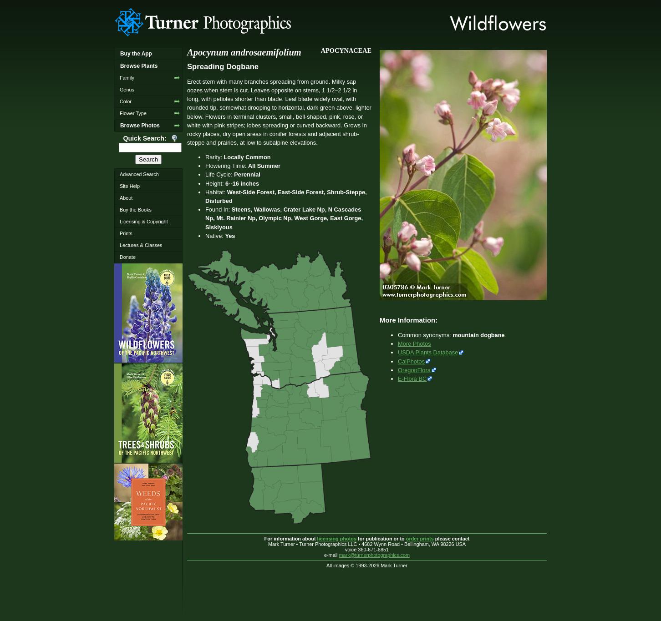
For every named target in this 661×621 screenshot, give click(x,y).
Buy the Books (136, 209)
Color (126, 101)
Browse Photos (140, 125)
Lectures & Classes (141, 245)
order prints (420, 538)
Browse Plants (139, 66)
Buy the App (136, 53)
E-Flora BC (412, 378)
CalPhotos (411, 361)
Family (127, 78)
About (126, 198)
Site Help (130, 186)
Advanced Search (139, 174)
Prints (126, 233)
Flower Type (133, 113)
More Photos (414, 343)
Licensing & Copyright (144, 221)
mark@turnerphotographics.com (374, 555)
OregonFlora (414, 370)
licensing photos (336, 538)
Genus (127, 89)
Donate (128, 257)
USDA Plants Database (428, 352)
